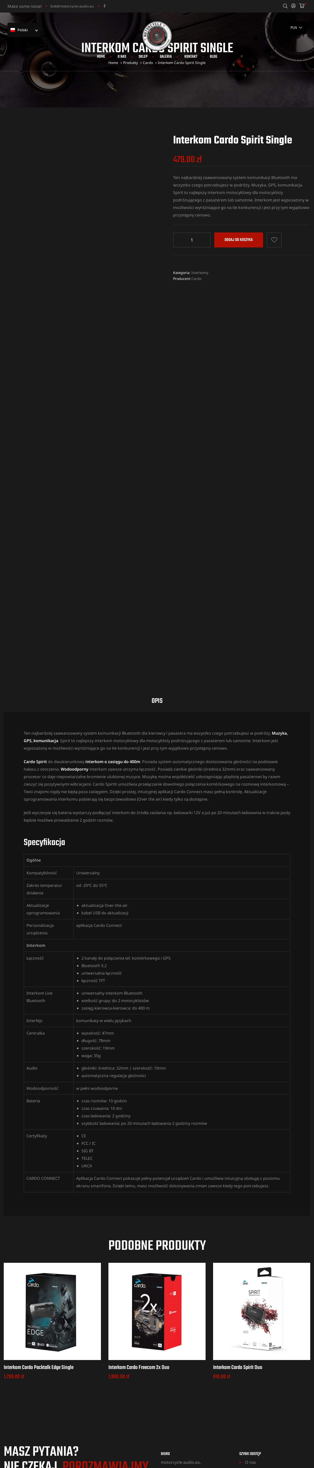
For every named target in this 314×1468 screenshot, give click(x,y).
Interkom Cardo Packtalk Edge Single (38, 1255)
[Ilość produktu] (192, 240)
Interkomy (199, 272)
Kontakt (190, 56)
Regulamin (255, 1387)
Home (101, 56)
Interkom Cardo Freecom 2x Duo (138, 1255)
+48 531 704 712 (40, 1377)
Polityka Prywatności (264, 1395)
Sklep (143, 56)
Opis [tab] (157, 588)
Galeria (166, 56)
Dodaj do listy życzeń (274, 239)
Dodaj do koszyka (239, 240)
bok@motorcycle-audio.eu (72, 6)
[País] (297, 27)
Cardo (196, 278)
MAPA (165, 1385)
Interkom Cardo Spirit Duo (237, 1255)
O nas (122, 56)
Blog (213, 56)
